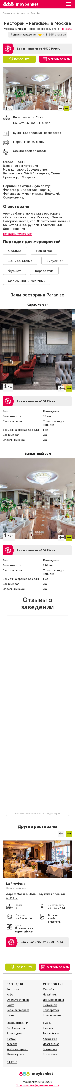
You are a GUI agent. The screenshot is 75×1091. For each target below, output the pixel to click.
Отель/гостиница (18, 999)
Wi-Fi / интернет (17, 1049)
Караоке (12, 1044)
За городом (14, 1033)
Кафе (10, 994)
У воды (11, 1038)
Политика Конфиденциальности (37, 1085)
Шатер (11, 1015)
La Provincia (15, 883)
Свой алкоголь (16, 1028)
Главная (7, 13)
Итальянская (51, 1044)
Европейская (51, 1033)
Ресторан (13, 989)
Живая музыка (15, 1054)
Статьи (12, 1062)
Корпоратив (44, 271)
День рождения (20, 261)
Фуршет (14, 271)
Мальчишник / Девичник (26, 281)
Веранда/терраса (18, 1010)
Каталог (21, 13)
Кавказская (50, 1038)
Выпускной (55, 261)
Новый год (44, 251)
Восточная (50, 1054)
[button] (60, 108)
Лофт (10, 1005)
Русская (48, 1028)
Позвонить (22, 59)
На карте (66, 28)
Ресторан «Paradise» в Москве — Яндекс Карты (37, 813)
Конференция (52, 1015)
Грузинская (50, 1049)
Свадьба (15, 251)
